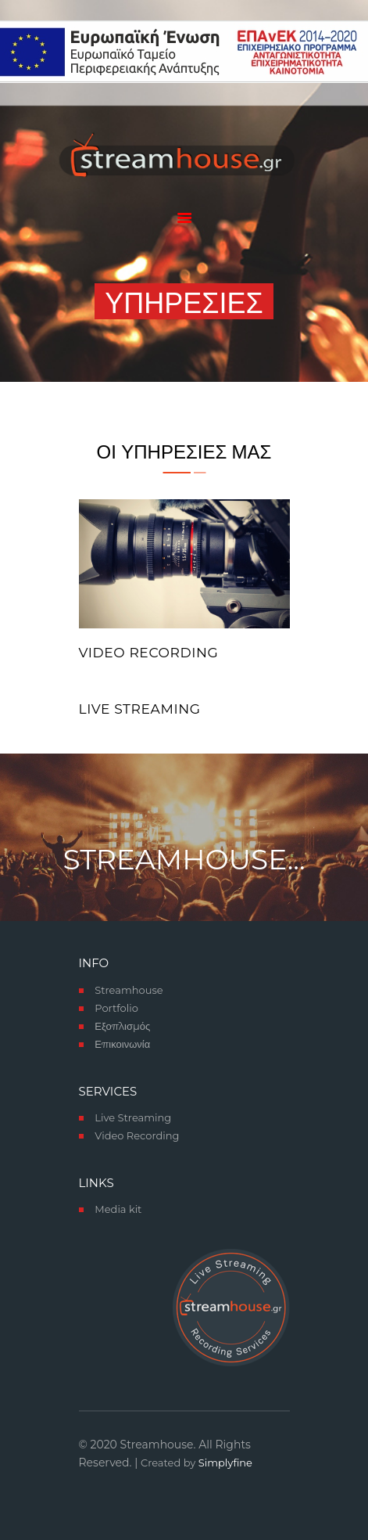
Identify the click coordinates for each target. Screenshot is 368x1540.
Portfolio (116, 1008)
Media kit (118, 1209)
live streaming (140, 709)
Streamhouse (129, 990)
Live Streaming (133, 1117)
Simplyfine (225, 1462)
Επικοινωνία (122, 1044)
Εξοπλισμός (122, 1026)
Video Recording (149, 652)
